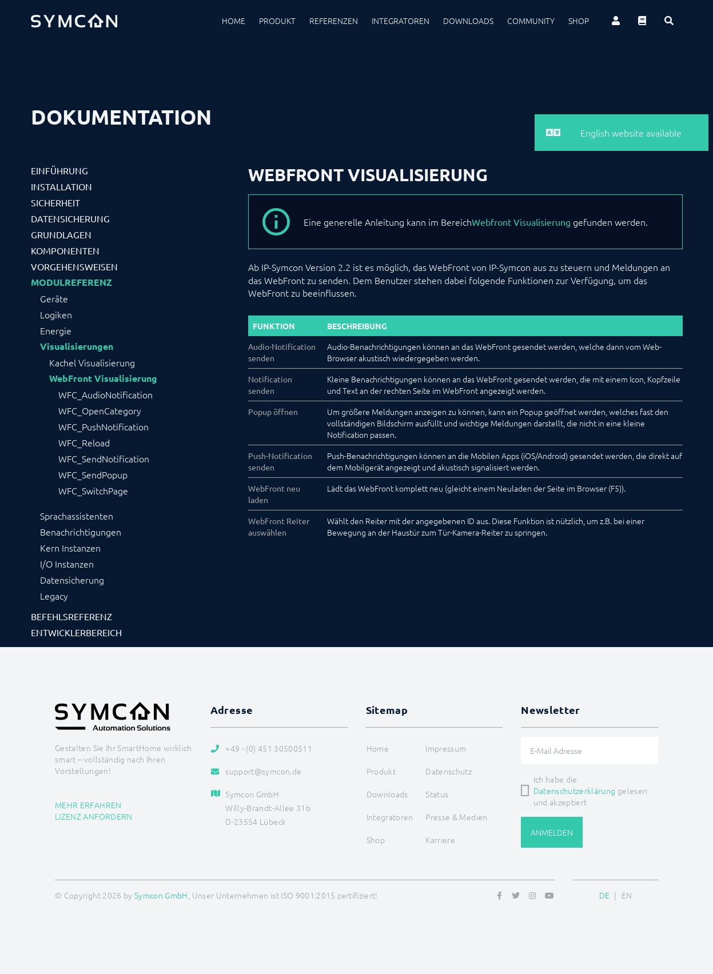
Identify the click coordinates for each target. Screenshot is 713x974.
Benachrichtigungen (80, 531)
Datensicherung (70, 218)
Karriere (440, 839)
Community (531, 20)
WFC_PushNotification (103, 426)
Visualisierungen (76, 346)
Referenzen (333, 20)
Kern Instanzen (70, 547)
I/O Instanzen (67, 563)
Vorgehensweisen (74, 266)
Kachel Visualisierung (92, 362)
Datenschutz (448, 771)
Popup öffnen (273, 411)
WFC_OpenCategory (99, 410)
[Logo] (74, 20)
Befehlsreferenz (71, 616)
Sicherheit (55, 202)
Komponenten (65, 250)
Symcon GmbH (161, 895)
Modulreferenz (71, 282)
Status (436, 794)
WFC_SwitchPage (93, 490)
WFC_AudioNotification (105, 394)
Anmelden (552, 832)
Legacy (54, 595)
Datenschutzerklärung (574, 790)
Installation (61, 186)
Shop (578, 20)
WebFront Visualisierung (103, 378)
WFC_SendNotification (103, 458)
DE (604, 895)
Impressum (445, 748)
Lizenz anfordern (94, 816)
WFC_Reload (84, 442)
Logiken (56, 314)
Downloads (468, 20)
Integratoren (400, 20)
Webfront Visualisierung (521, 221)
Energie (55, 330)
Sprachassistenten (76, 515)
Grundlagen (61, 234)
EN (627, 895)
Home (233, 20)
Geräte (54, 298)
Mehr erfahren (88, 805)
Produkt (277, 20)
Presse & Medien (456, 817)
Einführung (59, 170)
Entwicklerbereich (76, 632)
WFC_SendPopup (93, 474)
